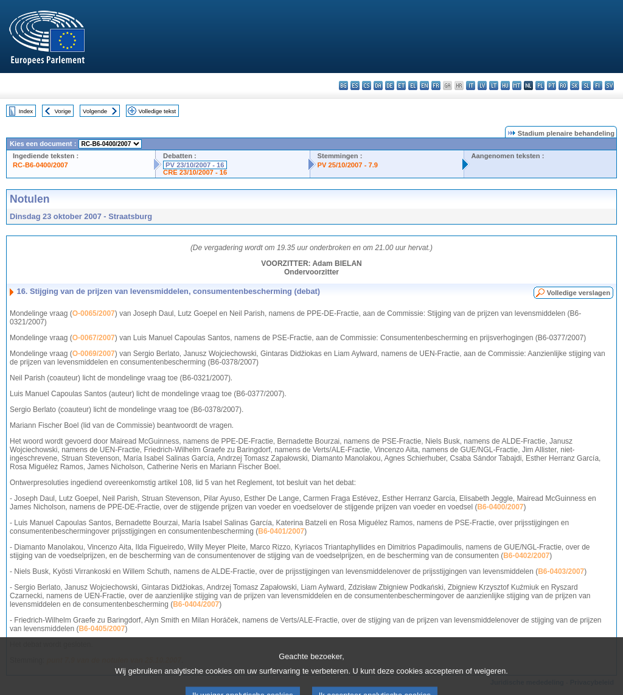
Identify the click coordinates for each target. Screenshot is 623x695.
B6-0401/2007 (281, 531)
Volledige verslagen (578, 292)
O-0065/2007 (93, 313)
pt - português (551, 85)
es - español (355, 85)
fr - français (435, 85)
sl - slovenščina (586, 85)
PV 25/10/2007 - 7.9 (348, 165)
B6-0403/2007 (561, 571)
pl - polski (540, 85)
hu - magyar (505, 85)
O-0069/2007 (93, 353)
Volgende (95, 111)
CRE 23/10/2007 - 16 (195, 172)
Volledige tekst (157, 111)
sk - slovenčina (574, 85)
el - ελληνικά (412, 85)
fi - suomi (597, 85)
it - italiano (470, 85)
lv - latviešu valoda (482, 85)
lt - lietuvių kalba (493, 85)
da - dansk (378, 85)
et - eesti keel (401, 85)
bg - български (343, 85)
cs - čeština (366, 85)
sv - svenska (609, 85)
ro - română (563, 85)
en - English (424, 85)
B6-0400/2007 (500, 507)
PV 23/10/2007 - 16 (194, 165)
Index (26, 111)
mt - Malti (516, 85)
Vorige (63, 111)
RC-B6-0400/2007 (40, 165)
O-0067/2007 (93, 338)
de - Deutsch (389, 85)
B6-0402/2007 (526, 555)
